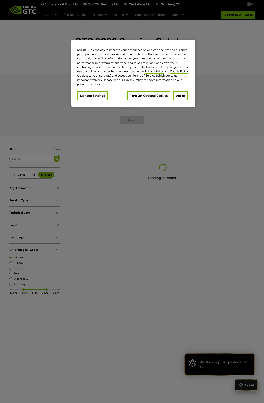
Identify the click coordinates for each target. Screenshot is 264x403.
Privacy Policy (154, 71)
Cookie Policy (179, 71)
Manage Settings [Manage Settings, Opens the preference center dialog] (92, 95)
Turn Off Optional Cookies (149, 95)
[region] (133, 73)
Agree (180, 95)
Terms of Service (144, 75)
